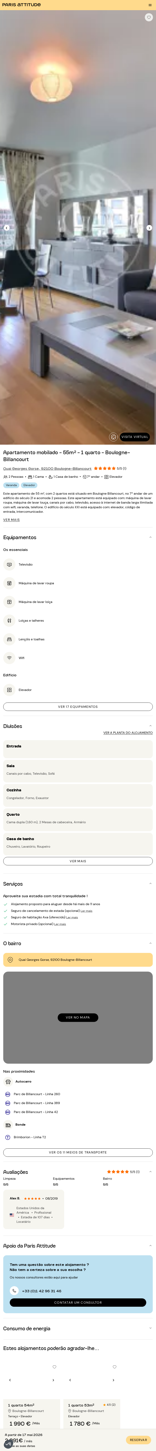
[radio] (25, 1198)
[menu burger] (150, 5)
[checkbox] (149, 17)
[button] (8, 1444)
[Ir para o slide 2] (31, 1391)
